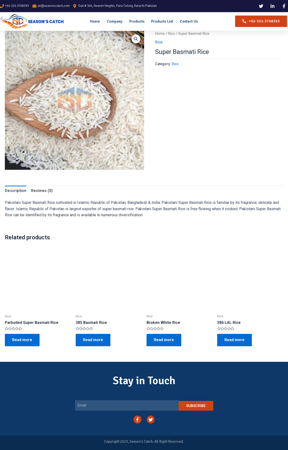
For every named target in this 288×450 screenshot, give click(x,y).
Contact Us (189, 21)
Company (115, 21)
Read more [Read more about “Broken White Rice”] (164, 340)
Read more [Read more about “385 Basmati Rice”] (93, 340)
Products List (162, 21)
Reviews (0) (42, 190)
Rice (171, 33)
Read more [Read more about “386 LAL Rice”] (234, 340)
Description (15, 190)
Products (136, 21)
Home (95, 21)
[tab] (15, 191)
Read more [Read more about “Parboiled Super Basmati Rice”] (22, 340)
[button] (261, 21)
